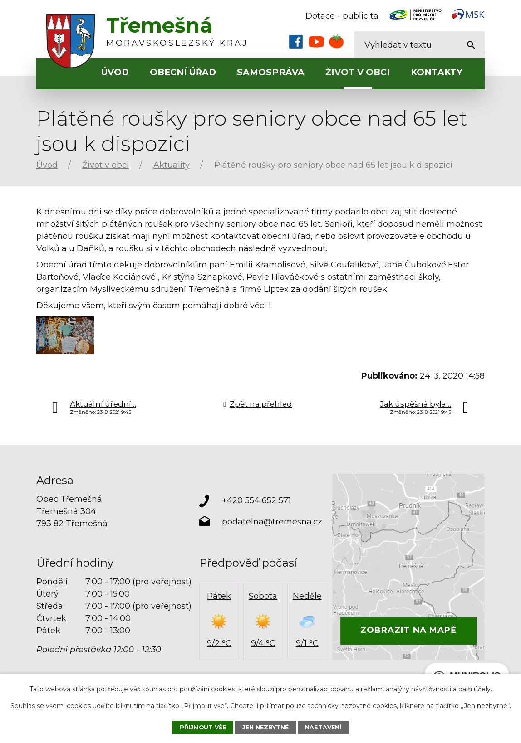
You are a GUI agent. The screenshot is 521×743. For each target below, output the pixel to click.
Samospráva (271, 72)
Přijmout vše (203, 727)
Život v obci (357, 72)
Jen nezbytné (265, 727)
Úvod (115, 72)
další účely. (475, 689)
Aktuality (171, 165)
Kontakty (436, 72)
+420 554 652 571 (256, 500)
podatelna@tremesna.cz (272, 522)
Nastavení (323, 727)
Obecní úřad (183, 72)
